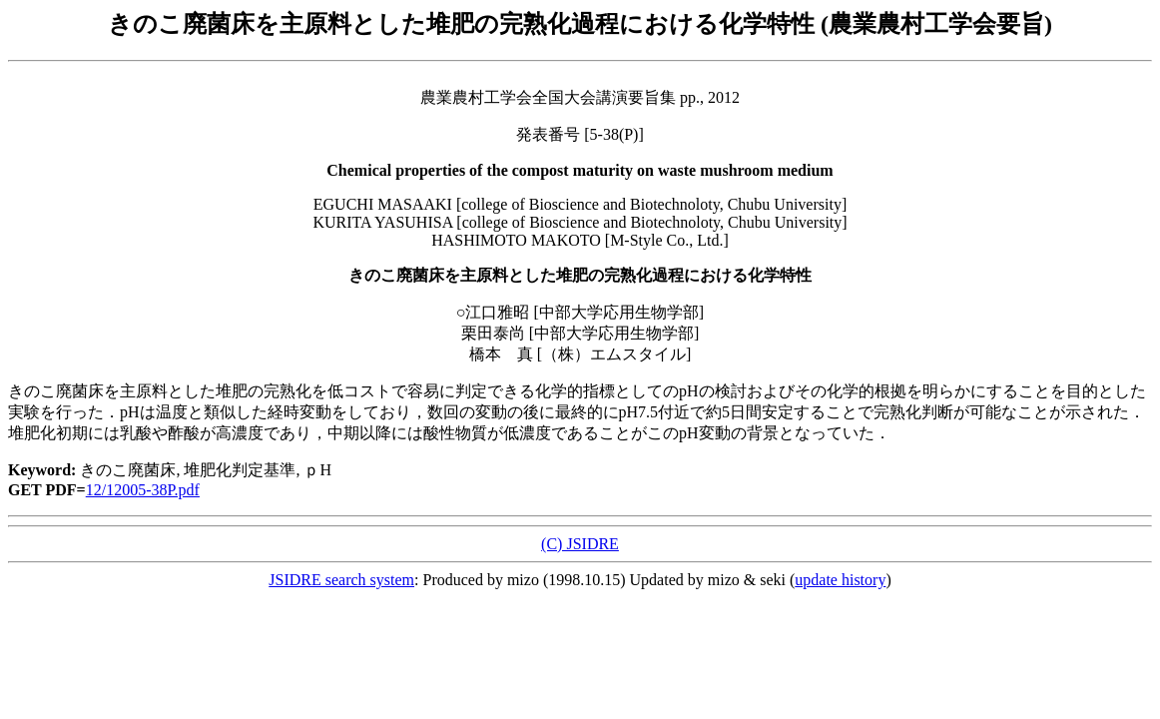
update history (840, 579)
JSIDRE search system (341, 579)
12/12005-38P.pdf (143, 489)
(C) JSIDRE (580, 543)
